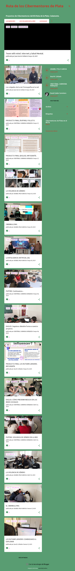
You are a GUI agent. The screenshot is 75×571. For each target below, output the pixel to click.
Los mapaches (10, 21)
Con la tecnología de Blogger (37, 564)
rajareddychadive (42, 568)
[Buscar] (69, 6)
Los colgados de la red (27, 21)
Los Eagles (43, 21)
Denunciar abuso (51, 131)
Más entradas (23, 557)
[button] (68, 60)
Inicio (48, 124)
